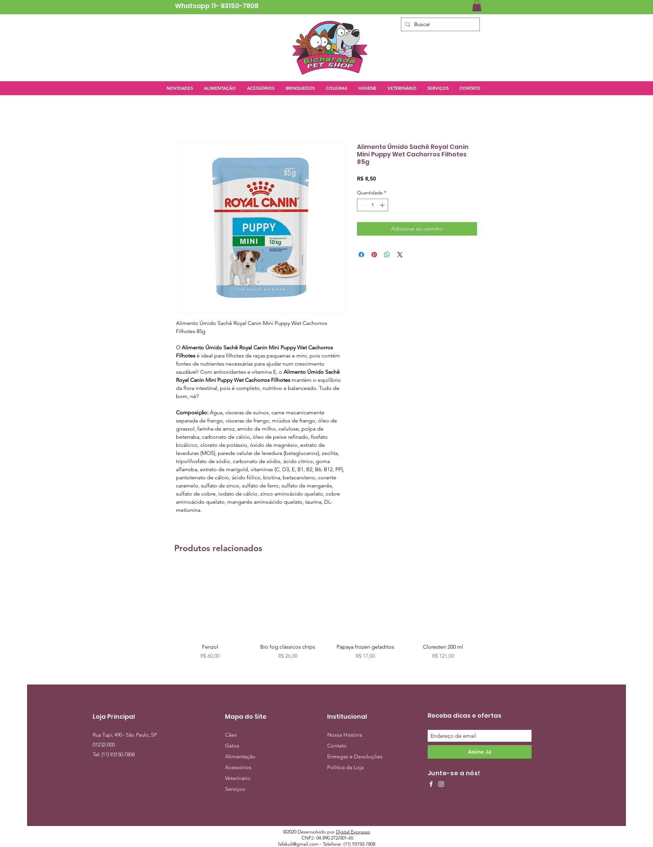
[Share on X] (400, 255)
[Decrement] (362, 205)
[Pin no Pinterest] (374, 255)
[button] (476, 5)
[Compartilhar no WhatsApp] (387, 255)
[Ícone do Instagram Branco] (441, 784)
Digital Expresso (353, 832)
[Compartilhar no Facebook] (361, 255)
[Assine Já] (480, 752)
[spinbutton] (372, 205)
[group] (326, 613)
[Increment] (383, 205)
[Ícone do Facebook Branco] (431, 784)
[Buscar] (439, 24)
